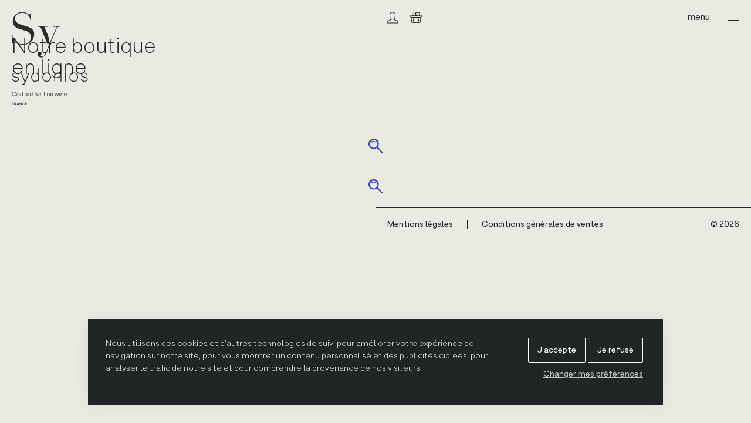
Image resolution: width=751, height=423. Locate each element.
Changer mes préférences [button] (593, 374)
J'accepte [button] (556, 350)
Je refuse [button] (615, 350)
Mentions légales (420, 224)
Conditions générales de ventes (542, 224)
